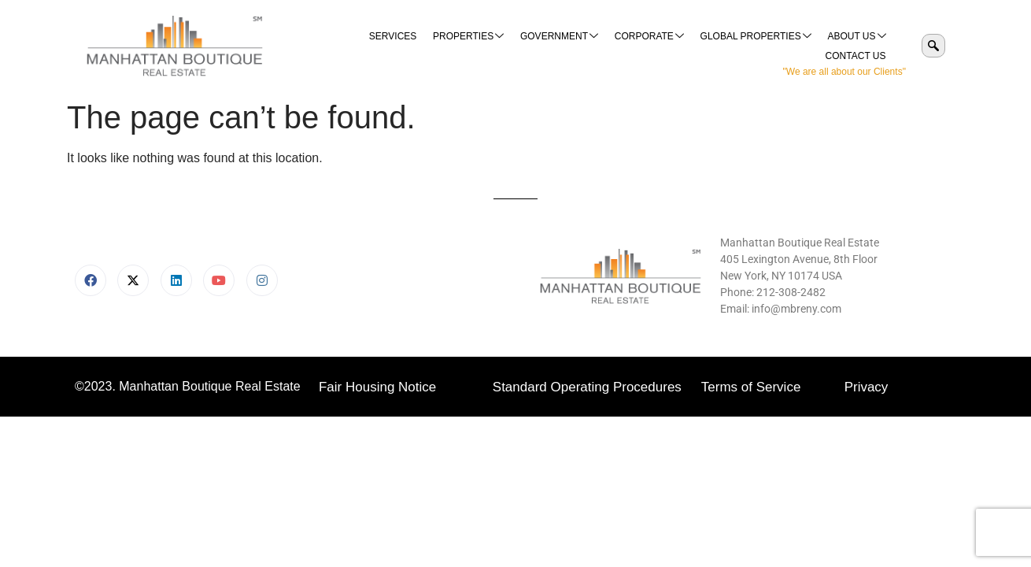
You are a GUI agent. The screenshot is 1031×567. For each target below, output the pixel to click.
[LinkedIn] (176, 280)
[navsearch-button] (933, 45)
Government (485, 46)
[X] (133, 280)
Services (319, 45)
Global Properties (680, 46)
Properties (395, 46)
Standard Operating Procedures (587, 387)
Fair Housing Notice (377, 387)
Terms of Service (751, 387)
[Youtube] (219, 280)
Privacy (866, 387)
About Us (781, 46)
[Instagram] (262, 280)
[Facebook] (90, 280)
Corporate (574, 46)
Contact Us (856, 45)
